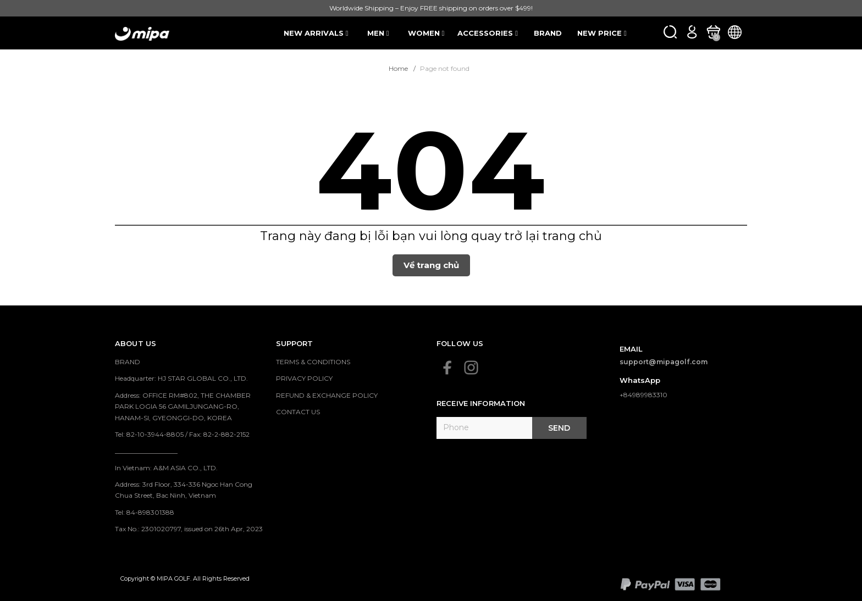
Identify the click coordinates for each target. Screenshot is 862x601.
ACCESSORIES (487, 33)
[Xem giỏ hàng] (713, 31)
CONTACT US (298, 412)
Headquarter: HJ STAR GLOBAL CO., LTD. (181, 378)
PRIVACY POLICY (304, 378)
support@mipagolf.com (664, 362)
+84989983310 (643, 395)
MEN (378, 33)
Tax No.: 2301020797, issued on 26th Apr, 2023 (189, 529)
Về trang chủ (431, 265)
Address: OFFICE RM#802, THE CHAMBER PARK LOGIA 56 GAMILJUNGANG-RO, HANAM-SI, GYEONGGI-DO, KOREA (183, 406)
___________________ (146, 451)
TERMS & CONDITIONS (313, 362)
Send (559, 428)
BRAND (548, 33)
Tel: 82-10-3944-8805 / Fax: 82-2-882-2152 (182, 434)
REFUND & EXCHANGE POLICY (327, 395)
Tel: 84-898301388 (144, 512)
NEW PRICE (602, 33)
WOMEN (426, 33)
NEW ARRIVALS (316, 33)
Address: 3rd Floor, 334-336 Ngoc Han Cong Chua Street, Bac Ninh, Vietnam (183, 489)
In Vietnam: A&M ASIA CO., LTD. (166, 468)
